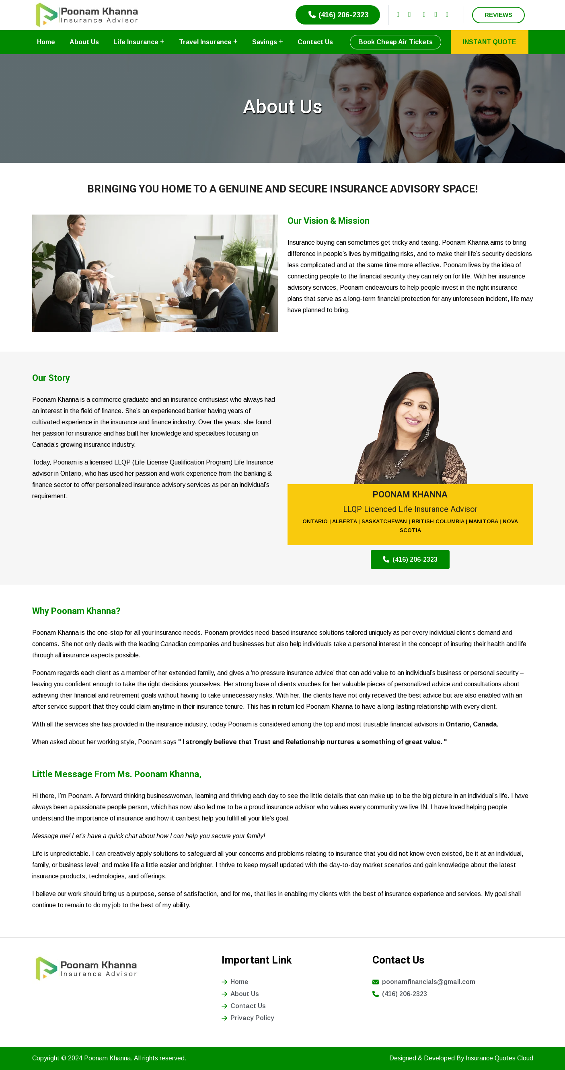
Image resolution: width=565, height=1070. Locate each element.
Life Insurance (138, 42)
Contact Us (315, 42)
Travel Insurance (208, 42)
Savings (267, 42)
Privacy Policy (248, 1018)
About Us (84, 42)
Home (46, 42)
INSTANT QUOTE (489, 42)
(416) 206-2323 (337, 15)
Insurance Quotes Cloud (499, 1058)
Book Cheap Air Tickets (395, 42)
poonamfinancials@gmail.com (423, 981)
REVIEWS (498, 14)
